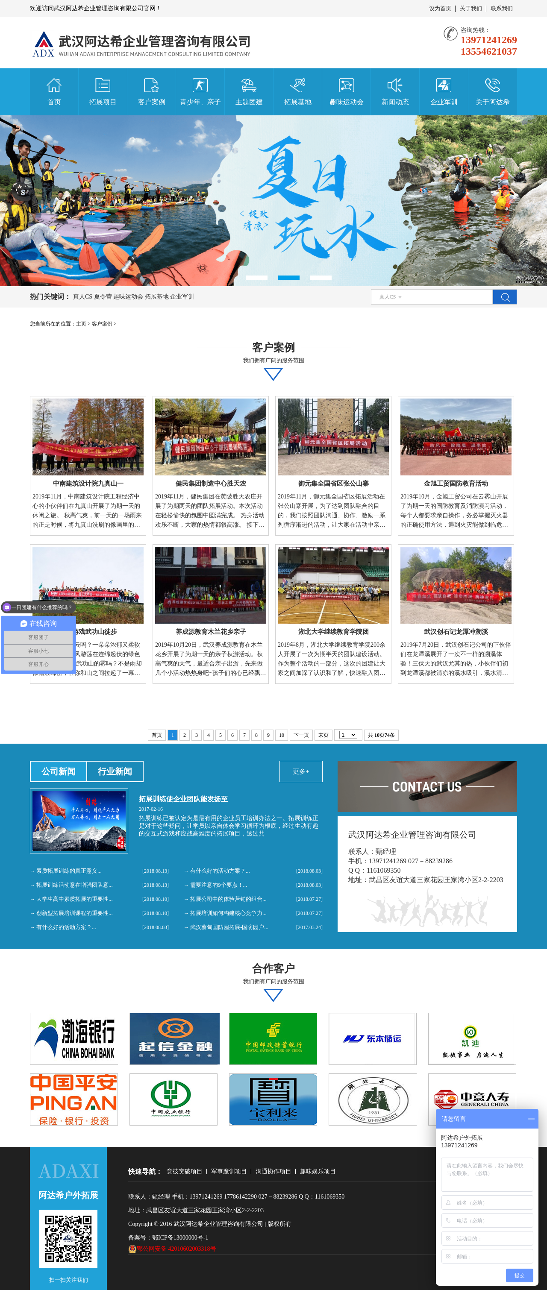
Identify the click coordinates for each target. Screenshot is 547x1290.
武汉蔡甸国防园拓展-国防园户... (229, 927)
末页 (323, 735)
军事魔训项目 (229, 1171)
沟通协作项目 (273, 1171)
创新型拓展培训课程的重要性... (74, 913)
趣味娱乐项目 (318, 1171)
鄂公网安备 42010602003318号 (172, 1249)
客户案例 (102, 324)
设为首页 (440, 8)
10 (281, 735)
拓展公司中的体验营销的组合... (228, 899)
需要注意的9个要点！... (218, 885)
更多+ (301, 771)
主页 (81, 324)
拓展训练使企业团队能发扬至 (183, 799)
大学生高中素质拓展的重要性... (74, 899)
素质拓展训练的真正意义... (69, 871)
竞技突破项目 (185, 1171)
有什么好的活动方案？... (66, 927)
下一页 (301, 735)
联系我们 (502, 8)
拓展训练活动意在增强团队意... (74, 885)
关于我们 (471, 8)
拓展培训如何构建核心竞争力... (228, 913)
